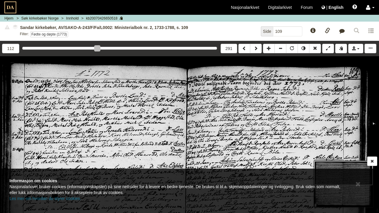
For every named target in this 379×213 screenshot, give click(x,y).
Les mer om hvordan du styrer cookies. (45, 198)
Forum (307, 7)
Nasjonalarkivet (245, 7)
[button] (370, 7)
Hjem (8, 18)
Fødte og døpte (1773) (49, 34)
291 (228, 48)
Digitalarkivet (280, 7)
